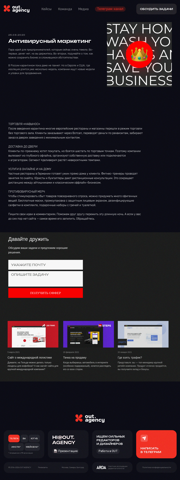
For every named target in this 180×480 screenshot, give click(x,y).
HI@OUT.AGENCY (63, 440)
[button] (43, 467)
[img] (16, 9)
